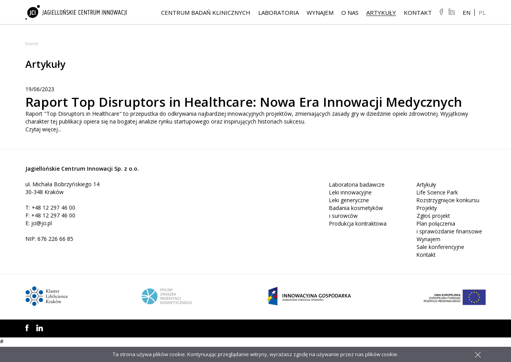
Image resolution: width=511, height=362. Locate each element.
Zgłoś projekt (434, 232)
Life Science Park (438, 209)
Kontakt (418, 12)
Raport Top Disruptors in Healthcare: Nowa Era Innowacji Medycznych (219, 110)
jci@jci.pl (42, 240)
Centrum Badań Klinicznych (205, 12)
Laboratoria (278, 12)
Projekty (427, 224)
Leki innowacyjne (351, 209)
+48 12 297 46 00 (54, 224)
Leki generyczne (349, 217)
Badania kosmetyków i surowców (356, 228)
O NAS (349, 12)
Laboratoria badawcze (357, 201)
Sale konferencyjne (441, 263)
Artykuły (381, 12)
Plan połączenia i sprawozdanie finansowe (449, 244)
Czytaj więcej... (43, 146)
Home (31, 43)
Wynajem (320, 12)
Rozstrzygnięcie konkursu (449, 217)
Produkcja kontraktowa (358, 240)
